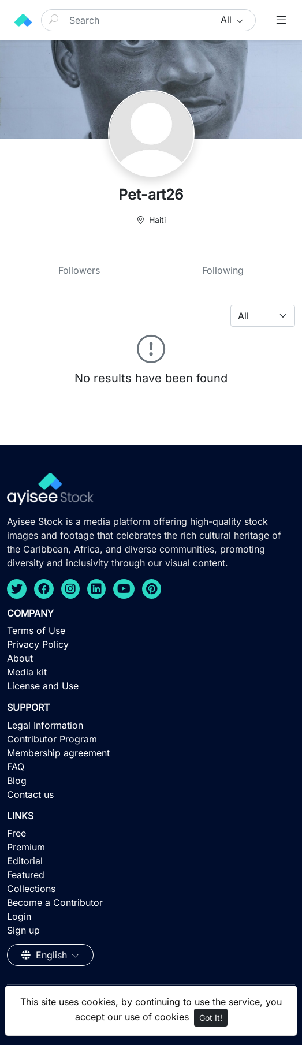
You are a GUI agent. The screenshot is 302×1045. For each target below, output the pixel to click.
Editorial (25, 861)
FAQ (15, 766)
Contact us (30, 794)
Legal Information (45, 725)
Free (16, 833)
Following (223, 270)
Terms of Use (36, 630)
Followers (79, 270)
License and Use (43, 686)
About (20, 658)
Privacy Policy (38, 644)
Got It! (210, 1017)
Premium (26, 847)
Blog (17, 780)
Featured (25, 874)
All (227, 19)
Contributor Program (52, 739)
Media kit (27, 672)
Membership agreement (58, 753)
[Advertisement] (151, 961)
